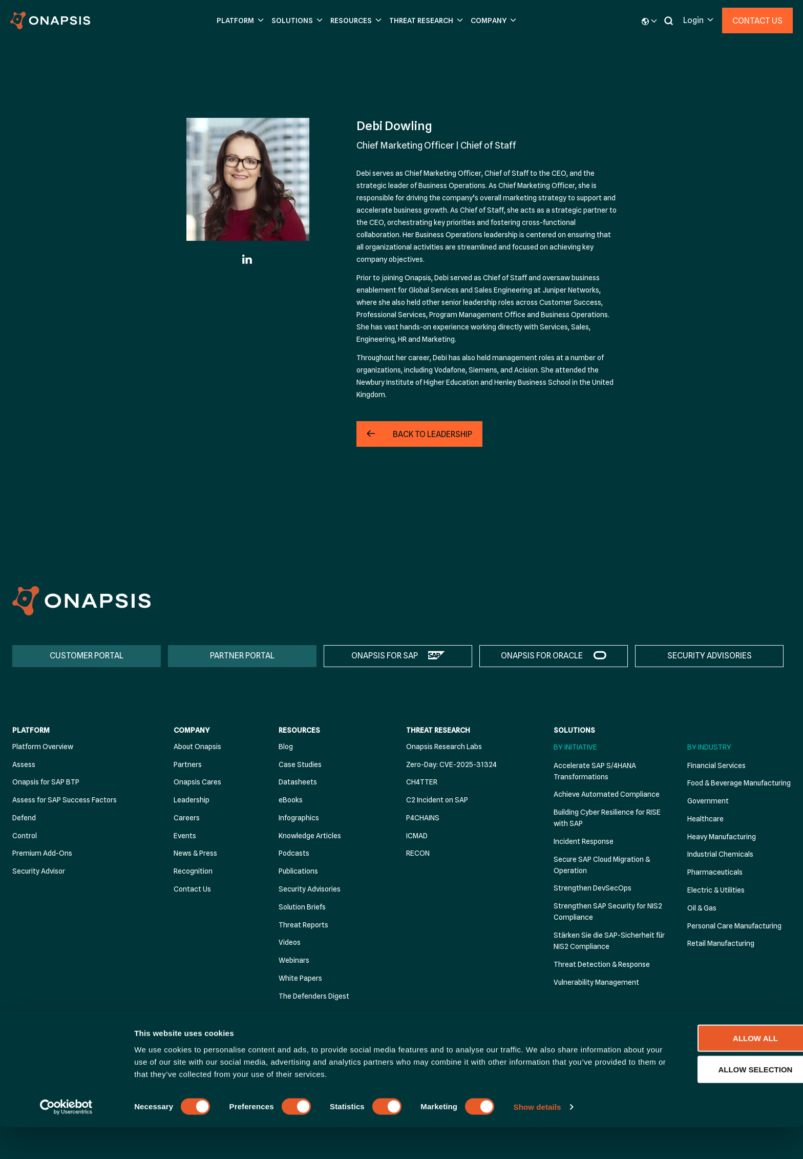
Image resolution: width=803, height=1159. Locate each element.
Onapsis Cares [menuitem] (197, 782)
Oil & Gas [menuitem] (701, 908)
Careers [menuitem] (187, 818)
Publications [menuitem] (298, 871)
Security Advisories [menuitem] (310, 889)
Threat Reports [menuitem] (303, 925)
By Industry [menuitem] (709, 747)
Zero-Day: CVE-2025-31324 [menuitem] (451, 764)
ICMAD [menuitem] (417, 836)
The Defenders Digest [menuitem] (314, 996)
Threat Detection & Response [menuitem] (602, 964)
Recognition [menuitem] (193, 871)
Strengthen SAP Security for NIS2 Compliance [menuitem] (608, 912)
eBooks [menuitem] (291, 800)
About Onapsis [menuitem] (197, 746)
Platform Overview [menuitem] (42, 746)
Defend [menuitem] (24, 818)
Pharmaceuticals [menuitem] (715, 872)
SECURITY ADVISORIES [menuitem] (709, 655)
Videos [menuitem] (290, 943)
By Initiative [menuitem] (575, 747)
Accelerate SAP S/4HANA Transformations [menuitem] (595, 771)
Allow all (717, 1069)
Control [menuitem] (24, 836)
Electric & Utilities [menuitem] (716, 890)
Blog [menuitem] (286, 746)
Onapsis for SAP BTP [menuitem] (45, 782)
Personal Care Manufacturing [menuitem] (734, 926)
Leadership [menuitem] (191, 800)
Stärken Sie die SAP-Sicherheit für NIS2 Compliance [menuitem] (609, 941)
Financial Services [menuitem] (716, 765)
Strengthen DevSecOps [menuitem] (592, 888)
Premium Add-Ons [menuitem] (42, 854)
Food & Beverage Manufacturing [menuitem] (739, 783)
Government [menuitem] (708, 801)
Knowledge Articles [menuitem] (310, 836)
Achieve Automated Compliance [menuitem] (607, 795)
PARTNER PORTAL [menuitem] (242, 655)
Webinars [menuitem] (294, 961)
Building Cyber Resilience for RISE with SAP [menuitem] (607, 818)
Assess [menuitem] (23, 764)
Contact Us (757, 21)
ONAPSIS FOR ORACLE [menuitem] (542, 655)
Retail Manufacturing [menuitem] (720, 944)
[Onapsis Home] (81, 600)
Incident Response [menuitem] (584, 841)
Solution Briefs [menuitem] (302, 907)
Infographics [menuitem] (299, 818)
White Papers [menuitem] (300, 978)
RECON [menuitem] (418, 854)
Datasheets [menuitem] (298, 782)
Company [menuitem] (191, 731)
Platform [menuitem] (31, 731)
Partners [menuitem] (188, 764)
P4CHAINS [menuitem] (422, 818)
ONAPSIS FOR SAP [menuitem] (384, 655)
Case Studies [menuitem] (300, 764)
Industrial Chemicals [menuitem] (720, 855)
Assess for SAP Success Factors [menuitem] (64, 800)
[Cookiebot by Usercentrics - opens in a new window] (66, 1139)
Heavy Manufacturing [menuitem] (721, 837)
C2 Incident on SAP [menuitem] (437, 800)
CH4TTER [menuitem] (421, 782)
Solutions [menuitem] (574, 731)
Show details (537, 1138)
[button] (239, 20)
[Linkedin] (247, 259)
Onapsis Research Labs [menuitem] (444, 746)
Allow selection (718, 1100)
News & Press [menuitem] (195, 854)
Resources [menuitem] (299, 731)
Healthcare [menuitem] (705, 819)
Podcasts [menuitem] (294, 854)
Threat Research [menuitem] (438, 731)
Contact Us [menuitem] (192, 889)
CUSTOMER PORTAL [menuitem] (86, 655)
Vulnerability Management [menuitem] (596, 982)
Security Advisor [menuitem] (38, 871)
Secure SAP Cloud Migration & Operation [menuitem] (602, 865)
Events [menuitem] (185, 836)
